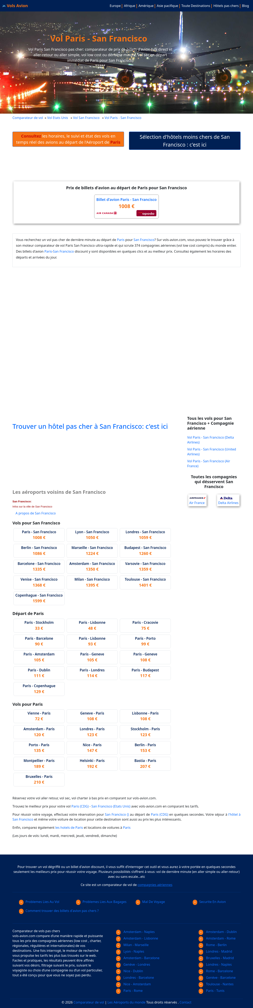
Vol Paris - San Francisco (123, 117)
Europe (115, 5)
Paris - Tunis (211, 990)
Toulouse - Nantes (216, 984)
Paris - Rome (129, 990)
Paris (120, 239)
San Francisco (144, 239)
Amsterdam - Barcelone (137, 958)
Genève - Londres (133, 964)
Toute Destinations (195, 5)
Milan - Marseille (132, 945)
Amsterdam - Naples (135, 932)
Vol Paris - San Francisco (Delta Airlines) (210, 440)
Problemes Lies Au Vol (39, 901)
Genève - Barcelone (217, 977)
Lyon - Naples (130, 951)
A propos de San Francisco (36, 513)
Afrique (129, 5)
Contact (185, 1002)
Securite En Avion (209, 901)
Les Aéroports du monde (126, 1002)
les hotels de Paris (69, 827)
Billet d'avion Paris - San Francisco (126, 199)
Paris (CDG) (80, 806)
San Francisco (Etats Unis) (110, 806)
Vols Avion (15, 5)
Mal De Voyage (150, 901)
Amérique (146, 5)
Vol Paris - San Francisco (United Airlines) (211, 451)
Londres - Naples (215, 964)
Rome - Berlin (213, 945)
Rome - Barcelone (216, 971)
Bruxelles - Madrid (216, 958)
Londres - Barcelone (135, 977)
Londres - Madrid (215, 951)
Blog (245, 5)
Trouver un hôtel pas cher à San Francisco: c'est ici (90, 426)
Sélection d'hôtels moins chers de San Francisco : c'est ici (185, 140)
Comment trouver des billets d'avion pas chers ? (59, 910)
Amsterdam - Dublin (218, 932)
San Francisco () (117, 814)
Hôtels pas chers (226, 5)
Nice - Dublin (129, 971)
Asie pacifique (167, 5)
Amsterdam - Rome (217, 938)
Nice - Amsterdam (133, 984)
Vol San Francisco (86, 117)
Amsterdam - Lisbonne (137, 938)
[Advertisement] (126, 169)
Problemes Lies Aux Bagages (101, 901)
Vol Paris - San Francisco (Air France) (208, 463)
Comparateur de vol (27, 117)
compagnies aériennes (155, 885)
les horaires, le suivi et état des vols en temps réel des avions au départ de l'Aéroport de (68, 139)
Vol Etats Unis (57, 117)
